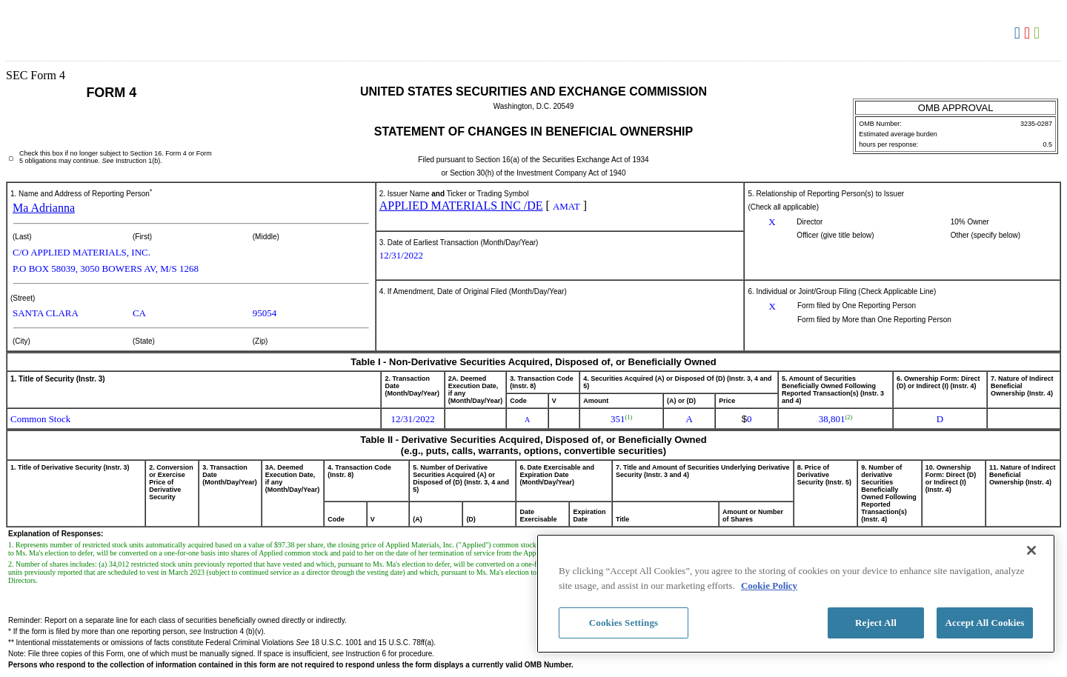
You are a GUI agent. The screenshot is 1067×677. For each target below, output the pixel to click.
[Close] (1031, 550)
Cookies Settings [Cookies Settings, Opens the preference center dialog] (623, 622)
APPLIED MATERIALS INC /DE (461, 205)
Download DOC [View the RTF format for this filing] (1019, 33)
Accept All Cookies (984, 622)
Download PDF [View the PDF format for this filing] (1029, 33)
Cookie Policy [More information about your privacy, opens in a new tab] (769, 585)
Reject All (876, 622)
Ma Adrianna (44, 207)
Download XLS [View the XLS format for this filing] (1038, 33)
